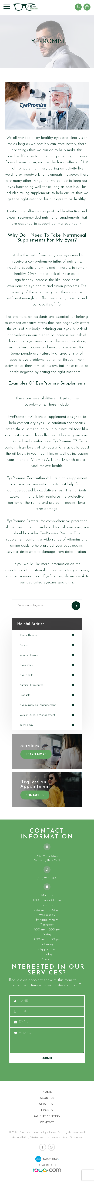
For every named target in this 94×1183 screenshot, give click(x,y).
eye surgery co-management (38, 705)
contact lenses (29, 655)
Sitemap (76, 1137)
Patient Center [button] (47, 1116)
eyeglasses (26, 665)
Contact (47, 1122)
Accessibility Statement (28, 1137)
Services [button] (47, 1104)
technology (26, 725)
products (25, 695)
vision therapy (28, 635)
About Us (47, 1098)
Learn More (36, 754)
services (24, 645)
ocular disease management (37, 715)
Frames (47, 1110)
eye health (26, 675)
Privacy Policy (57, 1137)
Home (47, 1092)
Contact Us (35, 795)
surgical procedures (31, 685)
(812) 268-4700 (46, 878)
